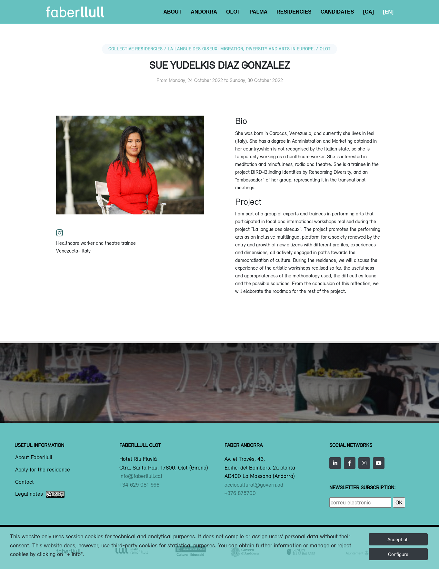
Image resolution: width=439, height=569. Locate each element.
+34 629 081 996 (139, 484)
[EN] (388, 12)
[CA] (368, 12)
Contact (24, 482)
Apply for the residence (42, 470)
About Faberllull (33, 457)
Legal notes (40, 494)
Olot (233, 12)
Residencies (293, 12)
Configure (398, 554)
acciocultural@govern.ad (253, 484)
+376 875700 (240, 493)
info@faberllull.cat (141, 476)
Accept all (398, 539)
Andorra (204, 12)
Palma (259, 12)
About (172, 12)
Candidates (337, 12)
